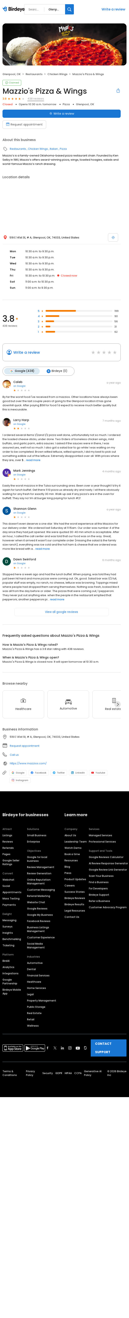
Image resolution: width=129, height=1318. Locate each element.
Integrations (10, 973)
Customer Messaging (41, 889)
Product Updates (75, 879)
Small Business (36, 835)
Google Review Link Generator (108, 869)
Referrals (8, 847)
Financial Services (38, 975)
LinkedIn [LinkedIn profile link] (78, 772)
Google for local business (37, 858)
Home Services (36, 988)
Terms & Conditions (9, 1073)
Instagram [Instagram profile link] (20, 780)
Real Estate (34, 1013)
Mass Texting (11, 898)
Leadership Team (75, 841)
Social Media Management (36, 945)
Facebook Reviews (38, 921)
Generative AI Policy (93, 1073)
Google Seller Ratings (10, 862)
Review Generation (39, 873)
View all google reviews (61, 612)
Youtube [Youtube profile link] (98, 772)
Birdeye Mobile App (11, 991)
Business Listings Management (38, 929)
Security (47, 1073)
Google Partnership (9, 981)
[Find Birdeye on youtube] (78, 1047)
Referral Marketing (38, 896)
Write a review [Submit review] (61, 113)
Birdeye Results (74, 904)
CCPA (78, 1073)
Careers (69, 885)
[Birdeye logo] (14, 9)
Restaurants (34, 74)
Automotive (35, 962)
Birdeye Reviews (74, 898)
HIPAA (68, 1073)
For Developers (98, 888)
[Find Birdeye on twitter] (55, 1047)
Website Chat (36, 902)
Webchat (8, 879)
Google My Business (40, 914)
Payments (9, 904)
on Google (19, 385)
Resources (71, 860)
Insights (7, 932)
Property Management (41, 1000)
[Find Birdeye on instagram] (70, 1047)
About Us (70, 835)
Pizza (66, 104)
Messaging (9, 920)
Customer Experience (41, 937)
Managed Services (100, 835)
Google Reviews (37, 908)
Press (67, 873)
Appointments (11, 892)
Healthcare (34, 981)
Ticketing (8, 945)
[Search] (69, 9)
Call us (14, 755)
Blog (67, 866)
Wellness (33, 1025)
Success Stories (74, 891)
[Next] (117, 704)
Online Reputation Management (39, 881)
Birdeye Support (99, 894)
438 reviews (35, 99)
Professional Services (102, 841)
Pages (6, 854)
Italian (54, 149)
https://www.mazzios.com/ (28, 763)
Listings (7, 835)
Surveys (7, 926)
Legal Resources (74, 910)
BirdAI (6, 960)
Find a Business (99, 882)
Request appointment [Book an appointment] (24, 124)
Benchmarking (11, 939)
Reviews (7, 841)
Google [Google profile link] (18, 772)
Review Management (40, 867)
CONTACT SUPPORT (103, 1047)
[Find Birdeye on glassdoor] (85, 1047)
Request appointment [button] (24, 746)
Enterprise (33, 841)
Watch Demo (73, 847)
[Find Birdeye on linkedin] (62, 1047)
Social (6, 886)
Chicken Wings (57, 74)
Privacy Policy (30, 1073)
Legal (30, 994)
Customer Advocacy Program (108, 907)
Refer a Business (99, 901)
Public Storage (36, 1006)
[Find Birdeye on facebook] (47, 1047)
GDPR (58, 1073)
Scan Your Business (101, 875)
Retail (30, 1019)
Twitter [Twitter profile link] (59, 772)
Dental (31, 969)
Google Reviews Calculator (106, 857)
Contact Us (71, 916)
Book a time (72, 854)
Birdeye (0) (56, 371)
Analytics (8, 967)
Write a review (113, 9)
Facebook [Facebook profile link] (38, 772)
